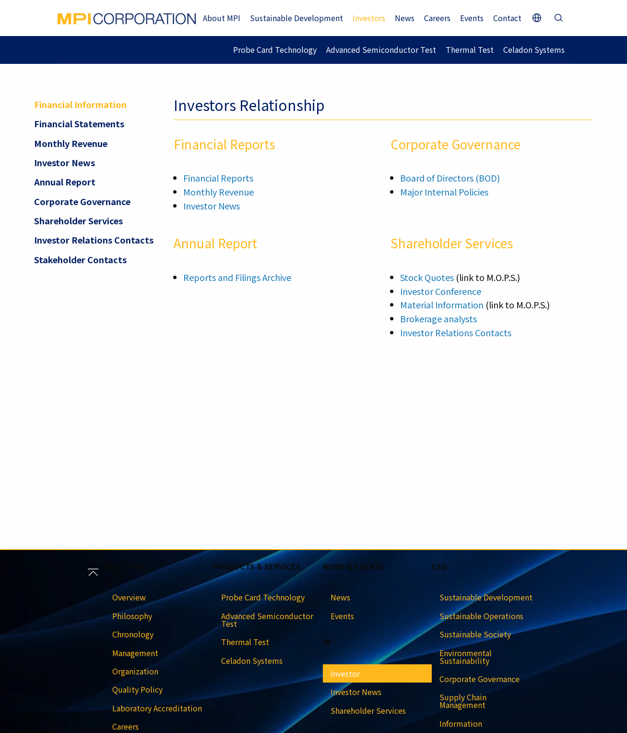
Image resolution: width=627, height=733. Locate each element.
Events (472, 18)
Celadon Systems (534, 49)
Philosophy (132, 616)
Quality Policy (137, 689)
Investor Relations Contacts (94, 239)
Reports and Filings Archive (237, 277)
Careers (437, 18)
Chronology (133, 634)
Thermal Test (470, 49)
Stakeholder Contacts (80, 259)
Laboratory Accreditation (157, 708)
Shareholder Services (78, 220)
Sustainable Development (296, 18)
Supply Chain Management (462, 700)
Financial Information (80, 104)
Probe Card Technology (275, 49)
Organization (135, 671)
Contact (507, 18)
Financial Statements (79, 123)
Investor (345, 673)
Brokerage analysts (438, 318)
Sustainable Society (475, 634)
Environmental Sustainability (465, 656)
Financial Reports (218, 177)
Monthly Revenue (70, 143)
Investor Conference (440, 291)
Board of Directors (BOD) (450, 177)
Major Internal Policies (444, 191)
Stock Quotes (427, 277)
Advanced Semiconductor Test (381, 49)
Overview (129, 597)
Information (460, 723)
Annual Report (64, 181)
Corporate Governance (82, 201)
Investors (369, 18)
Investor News (64, 162)
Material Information (442, 304)
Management (135, 653)
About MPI (221, 18)
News (404, 18)
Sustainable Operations (481, 616)
